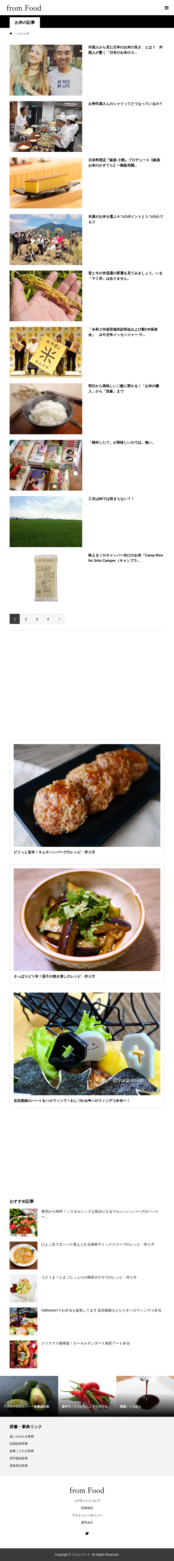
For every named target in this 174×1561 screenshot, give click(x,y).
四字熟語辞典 (19, 1458)
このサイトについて (87, 1500)
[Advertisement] (87, 53)
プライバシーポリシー (87, 1515)
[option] (29, 1396)
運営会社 (87, 1522)
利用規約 (87, 1508)
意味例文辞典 (19, 1465)
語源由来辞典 (19, 1443)
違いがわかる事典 (22, 1436)
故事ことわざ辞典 (22, 1451)
